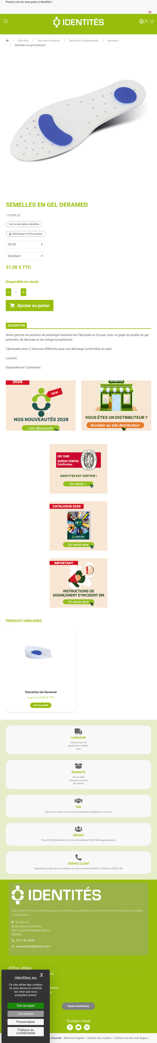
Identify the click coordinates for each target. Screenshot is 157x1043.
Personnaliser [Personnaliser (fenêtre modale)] (25, 1021)
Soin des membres (48, 40)
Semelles (112, 40)
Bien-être (23, 40)
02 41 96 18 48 (25, 940)
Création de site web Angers (131, 1038)
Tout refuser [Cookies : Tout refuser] (26, 1013)
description (16, 325)
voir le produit (40, 705)
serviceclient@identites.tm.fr (33, 946)
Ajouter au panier (30, 305)
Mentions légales (74, 1038)
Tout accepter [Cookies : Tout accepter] (25, 1005)
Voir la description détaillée (24, 224)
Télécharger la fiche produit (25, 233)
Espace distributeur (78, 1006)
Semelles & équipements (84, 40)
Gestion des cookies (99, 1038)
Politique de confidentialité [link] (25, 1031)
